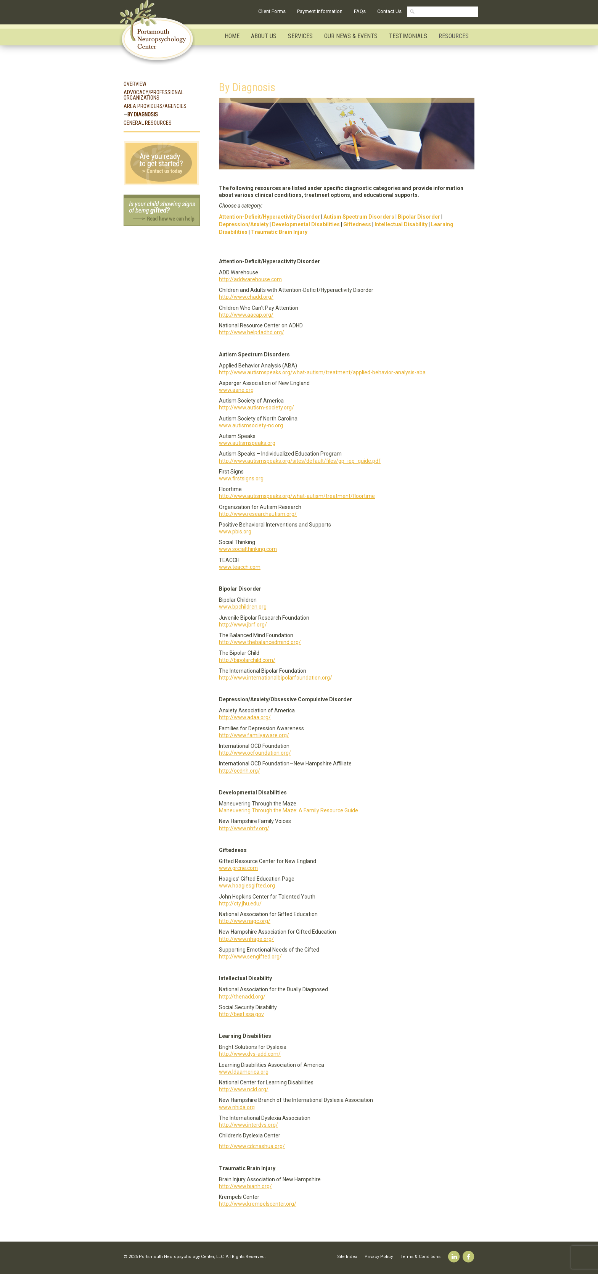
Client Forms (272, 11)
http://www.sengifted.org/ (250, 956)
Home (232, 36)
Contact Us (389, 11)
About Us (263, 36)
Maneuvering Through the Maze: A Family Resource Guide (288, 810)
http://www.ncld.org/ (243, 1089)
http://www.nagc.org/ (244, 921)
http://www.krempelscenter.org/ (257, 1204)
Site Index (347, 1256)
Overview (135, 84)
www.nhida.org (237, 1107)
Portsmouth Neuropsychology (161, 32)
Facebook (468, 1257)
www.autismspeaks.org (247, 443)
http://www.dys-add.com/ (250, 1054)
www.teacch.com (239, 567)
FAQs (360, 11)
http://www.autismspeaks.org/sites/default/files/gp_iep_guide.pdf (300, 461)
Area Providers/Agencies (155, 106)
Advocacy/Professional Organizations (153, 95)
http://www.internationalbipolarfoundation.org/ (275, 678)
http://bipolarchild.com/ (247, 660)
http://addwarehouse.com (250, 279)
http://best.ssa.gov (241, 1014)
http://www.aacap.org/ (246, 315)
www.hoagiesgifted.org (247, 886)
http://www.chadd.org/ (246, 297)
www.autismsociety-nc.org (251, 425)
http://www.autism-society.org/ (256, 407)
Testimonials (408, 36)
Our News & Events (351, 36)
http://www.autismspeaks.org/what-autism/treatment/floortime (297, 496)
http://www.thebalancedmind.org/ (260, 642)
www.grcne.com (238, 868)
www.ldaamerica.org (243, 1072)
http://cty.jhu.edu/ (240, 903)
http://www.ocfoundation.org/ (255, 753)
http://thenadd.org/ (242, 997)
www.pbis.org (235, 531)
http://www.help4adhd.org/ (251, 332)
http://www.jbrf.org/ (243, 625)
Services (300, 36)
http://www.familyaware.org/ (254, 735)
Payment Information (319, 11)
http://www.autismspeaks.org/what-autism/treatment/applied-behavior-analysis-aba (322, 372)
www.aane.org (236, 390)
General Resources (148, 123)
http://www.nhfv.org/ (244, 828)
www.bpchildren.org (243, 607)
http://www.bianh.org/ (245, 1186)
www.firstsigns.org (241, 478)
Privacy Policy (379, 1256)
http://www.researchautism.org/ (258, 514)
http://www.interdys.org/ (248, 1125)
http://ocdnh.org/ (239, 771)
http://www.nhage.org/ (246, 939)
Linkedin (454, 1257)
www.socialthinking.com (248, 549)
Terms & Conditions (420, 1256)
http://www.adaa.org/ (245, 717)
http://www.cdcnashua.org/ (252, 1146)
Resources (454, 36)
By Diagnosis (142, 114)
